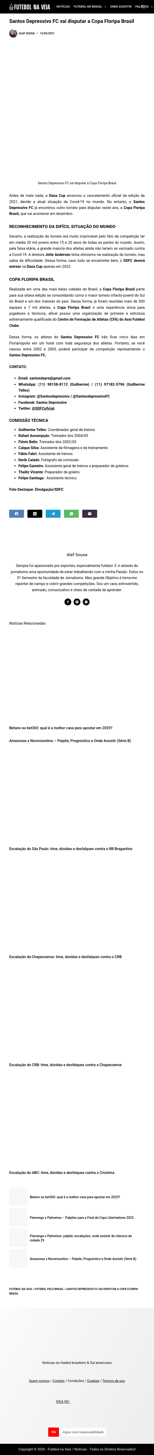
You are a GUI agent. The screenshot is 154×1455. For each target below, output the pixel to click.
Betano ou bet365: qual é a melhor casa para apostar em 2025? (60, 728)
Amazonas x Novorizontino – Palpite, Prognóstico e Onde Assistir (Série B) (70, 741)
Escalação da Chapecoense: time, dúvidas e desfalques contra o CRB (65, 957)
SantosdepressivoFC (93, 396)
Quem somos (39, 1381)
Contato (59, 1381)
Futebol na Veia (20, 1289)
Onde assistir (120, 6)
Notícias (63, 6)
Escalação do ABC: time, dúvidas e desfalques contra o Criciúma (61, 1173)
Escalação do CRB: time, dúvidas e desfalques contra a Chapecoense (65, 1065)
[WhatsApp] (71, 514)
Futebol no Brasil (91, 7)
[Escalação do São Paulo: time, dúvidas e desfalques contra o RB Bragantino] (77, 796)
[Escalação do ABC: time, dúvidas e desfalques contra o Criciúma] (77, 1120)
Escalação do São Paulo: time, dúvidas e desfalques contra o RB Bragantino (70, 849)
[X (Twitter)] (34, 514)
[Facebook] (16, 514)
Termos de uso (113, 1381)
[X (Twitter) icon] (77, 602)
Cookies (93, 1381)
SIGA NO (63, 1402)
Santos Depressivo (51, 402)
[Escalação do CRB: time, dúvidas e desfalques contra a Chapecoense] (77, 1012)
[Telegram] (53, 514)
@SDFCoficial (43, 408)
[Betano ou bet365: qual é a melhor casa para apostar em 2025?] (77, 675)
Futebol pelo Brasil (49, 1289)
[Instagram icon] (86, 602)
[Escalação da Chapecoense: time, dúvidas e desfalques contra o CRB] (77, 904)
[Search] (143, 6)
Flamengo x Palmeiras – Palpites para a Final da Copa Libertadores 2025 (81, 1217)
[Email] (89, 514)
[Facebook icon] (67, 602)
